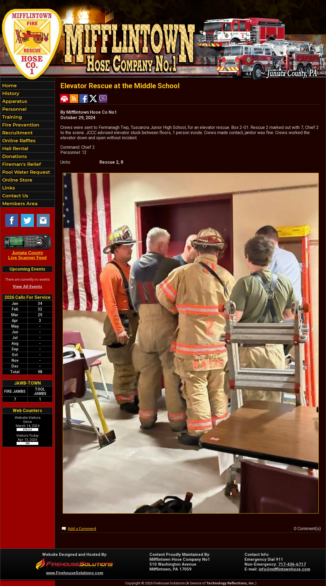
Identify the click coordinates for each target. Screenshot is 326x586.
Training (11, 117)
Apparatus (14, 101)
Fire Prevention (20, 125)
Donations (14, 156)
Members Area (19, 203)
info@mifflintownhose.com (284, 569)
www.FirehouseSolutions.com (74, 573)
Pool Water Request (25, 172)
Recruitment (17, 132)
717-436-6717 (292, 564)
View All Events (27, 286)
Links (8, 188)
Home (9, 85)
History (10, 93)
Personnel (14, 109)
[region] (27, 144)
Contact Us (14, 195)
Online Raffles (18, 140)
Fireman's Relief (21, 164)
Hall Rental (14, 148)
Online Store (16, 180)
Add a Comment (82, 528)
